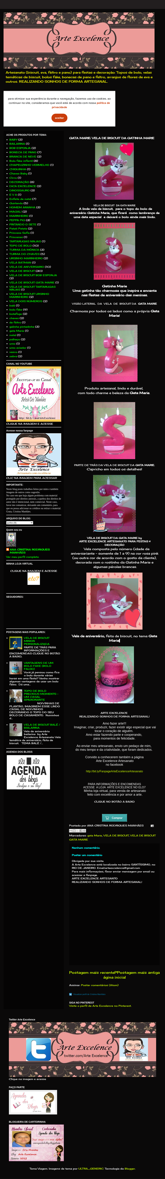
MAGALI (15, 211)
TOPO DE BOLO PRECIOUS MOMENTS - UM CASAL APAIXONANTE (41, 695)
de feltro (15, 322)
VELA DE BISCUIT (116, 835)
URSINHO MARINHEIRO (26, 258)
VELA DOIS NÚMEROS (25, 301)
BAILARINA (17, 143)
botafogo (15, 313)
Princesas (16, 237)
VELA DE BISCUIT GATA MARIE (31, 282)
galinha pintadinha (21, 326)
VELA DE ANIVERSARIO (26, 266)
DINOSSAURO (19, 190)
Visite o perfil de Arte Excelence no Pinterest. (100, 1005)
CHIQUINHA (17, 169)
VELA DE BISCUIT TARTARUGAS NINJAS (32, 288)
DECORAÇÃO (19, 181)
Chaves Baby (18, 173)
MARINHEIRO (18, 215)
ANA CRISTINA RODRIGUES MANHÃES (30, 551)
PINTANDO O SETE (22, 224)
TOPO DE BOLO (20, 245)
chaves (14, 318)
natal (12, 335)
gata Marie (94, 835)
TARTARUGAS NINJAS (25, 241)
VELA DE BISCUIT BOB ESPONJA (33, 275)
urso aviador (17, 347)
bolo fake (15, 309)
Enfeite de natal (20, 198)
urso (12, 343)
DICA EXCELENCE (22, 186)
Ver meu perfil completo (22, 556)
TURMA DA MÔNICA (24, 249)
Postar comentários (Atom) (100, 985)
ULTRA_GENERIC (90, 1168)
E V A (13, 194)
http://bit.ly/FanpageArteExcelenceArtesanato (114, 771)
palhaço (14, 339)
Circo (13, 177)
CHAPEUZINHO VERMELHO (29, 164)
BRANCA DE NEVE (22, 156)
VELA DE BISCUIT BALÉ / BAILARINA (42, 726)
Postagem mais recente (91, 972)
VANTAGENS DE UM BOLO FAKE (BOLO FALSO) (38, 665)
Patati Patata (18, 228)
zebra (13, 356)
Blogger (130, 1168)
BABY (13, 139)
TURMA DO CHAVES (24, 253)
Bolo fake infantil (21, 160)
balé (12, 305)
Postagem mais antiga (138, 972)
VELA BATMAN (20, 262)
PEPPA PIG (17, 220)
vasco (13, 351)
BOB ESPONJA (20, 147)
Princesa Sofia (19, 232)
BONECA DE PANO (22, 152)
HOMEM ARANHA (22, 207)
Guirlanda (16, 203)
